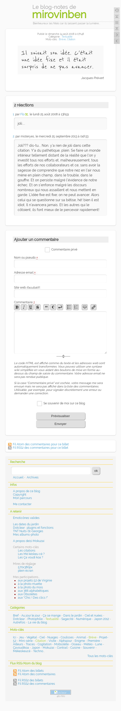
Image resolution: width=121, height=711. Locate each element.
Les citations (26, 550)
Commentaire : (25, 302)
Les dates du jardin (26, 524)
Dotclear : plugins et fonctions (33, 527)
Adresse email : (25, 272)
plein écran (25, 570)
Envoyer (60, 424)
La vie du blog (37, 622)
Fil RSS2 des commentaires (36, 683)
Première (94, 641)
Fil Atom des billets (31, 670)
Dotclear (19, 619)
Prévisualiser (60, 416)
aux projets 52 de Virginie (35, 580)
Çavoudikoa (21, 647)
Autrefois (19, 622)
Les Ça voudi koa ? (30, 557)
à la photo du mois (30, 587)
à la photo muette (30, 584)
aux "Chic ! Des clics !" (33, 597)
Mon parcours (22, 498)
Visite (52, 641)
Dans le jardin (72, 615)
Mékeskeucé (21, 651)
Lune (98, 644)
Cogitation (45, 644)
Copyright (19, 494)
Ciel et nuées (93, 615)
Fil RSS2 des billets (30, 680)
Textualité (67, 36)
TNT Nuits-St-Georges (28, 531)
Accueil (18, 477)
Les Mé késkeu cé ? (31, 554)
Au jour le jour (30, 615)
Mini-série (26, 641)
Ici (14, 637)
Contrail (62, 647)
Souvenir (89, 647)
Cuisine (75, 647)
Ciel (42, 637)
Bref (16, 615)
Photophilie (35, 619)
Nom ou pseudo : (27, 257)
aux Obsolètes (27, 594)
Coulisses (67, 637)
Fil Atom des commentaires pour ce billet (41, 444)
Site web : (27, 287)
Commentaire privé (64, 249)
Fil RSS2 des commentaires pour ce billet (40, 447)
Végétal (32, 637)
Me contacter (22, 504)
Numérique (83, 619)
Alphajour (65, 641)
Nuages (52, 637)
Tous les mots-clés (100, 656)
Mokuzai (48, 647)
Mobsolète (61, 644)
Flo (22, 114)
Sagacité (67, 619)
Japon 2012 (101, 619)
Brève (62, 39)
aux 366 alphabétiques (33, 590)
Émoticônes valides (26, 518)
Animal (81, 637)
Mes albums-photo (26, 534)
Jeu (21, 637)
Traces (30, 644)
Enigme (80, 641)
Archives (33, 477)
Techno (38, 651)
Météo (88, 644)
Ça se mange (52, 615)
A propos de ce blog (26, 491)
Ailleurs (18, 644)
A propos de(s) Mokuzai (28, 541)
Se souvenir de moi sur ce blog (64, 403)
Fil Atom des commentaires (36, 674)
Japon (36, 647)
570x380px (25, 567)
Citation (71, 39)
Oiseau (76, 644)
